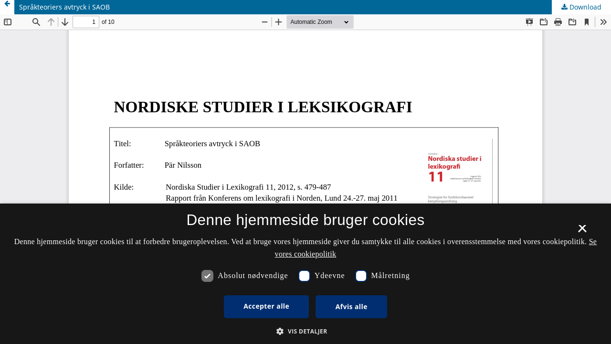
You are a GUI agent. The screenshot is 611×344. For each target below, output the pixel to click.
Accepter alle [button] (266, 306)
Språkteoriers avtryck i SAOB (64, 6)
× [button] (582, 231)
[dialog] (305, 274)
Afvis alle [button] (352, 306)
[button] (305, 331)
